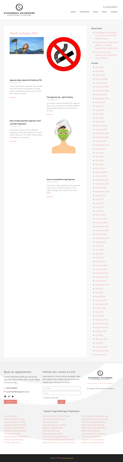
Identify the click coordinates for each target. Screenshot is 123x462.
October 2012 (100, 354)
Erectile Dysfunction (12, 442)
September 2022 (102, 238)
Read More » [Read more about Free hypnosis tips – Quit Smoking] (50, 114)
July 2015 (99, 335)
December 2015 (101, 323)
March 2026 (100, 75)
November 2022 (102, 230)
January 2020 (101, 300)
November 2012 (101, 351)
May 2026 (99, 67)
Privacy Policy (92, 383)
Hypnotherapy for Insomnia (54, 425)
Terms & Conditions (106, 383)
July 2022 (99, 246)
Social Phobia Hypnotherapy (93, 422)
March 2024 (100, 168)
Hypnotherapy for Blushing (15, 425)
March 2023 (100, 215)
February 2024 (101, 172)
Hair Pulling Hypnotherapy (54, 419)
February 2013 (101, 347)
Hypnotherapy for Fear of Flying (56, 416)
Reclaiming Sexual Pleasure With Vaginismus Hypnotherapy (106, 55)
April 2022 (99, 257)
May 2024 (99, 160)
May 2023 (99, 207)
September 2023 (102, 191)
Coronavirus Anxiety (12, 433)
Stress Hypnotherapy (90, 431)
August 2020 (100, 296)
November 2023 (102, 184)
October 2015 (100, 331)
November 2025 (102, 90)
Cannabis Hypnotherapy (14, 428)
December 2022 (102, 226)
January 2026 (101, 83)
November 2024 (102, 137)
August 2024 (100, 149)
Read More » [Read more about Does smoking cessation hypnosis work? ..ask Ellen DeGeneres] (13, 141)
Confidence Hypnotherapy (15, 431)
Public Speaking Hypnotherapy (94, 416)
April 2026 (99, 71)
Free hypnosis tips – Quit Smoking (60, 97)
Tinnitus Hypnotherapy (91, 436)
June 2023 (99, 203)
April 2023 (99, 211)
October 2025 (101, 94)
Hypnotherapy (56, 433)
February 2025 (101, 125)
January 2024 (101, 176)
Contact (114, 12)
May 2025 (99, 114)
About (95, 12)
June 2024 (99, 156)
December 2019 (101, 304)
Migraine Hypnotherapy (53, 428)
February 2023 (101, 219)
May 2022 (99, 253)
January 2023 (101, 222)
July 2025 (99, 106)
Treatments (84, 12)
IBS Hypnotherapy (50, 422)
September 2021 (102, 285)
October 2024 (101, 141)
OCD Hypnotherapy (51, 431)
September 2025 (102, 98)
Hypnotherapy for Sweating (93, 433)
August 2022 (100, 242)
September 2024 (102, 145)
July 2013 (99, 343)
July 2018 (99, 312)
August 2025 (100, 102)
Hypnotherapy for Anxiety (15, 422)
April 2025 (99, 118)
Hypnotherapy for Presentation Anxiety (59, 442)
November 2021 (101, 277)
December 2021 (101, 273)
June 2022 (99, 250)
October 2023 (101, 188)
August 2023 (100, 195)
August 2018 (100, 308)
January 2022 (101, 269)
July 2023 (99, 199)
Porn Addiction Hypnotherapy (55, 436)
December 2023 (102, 180)
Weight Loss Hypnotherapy (92, 442)
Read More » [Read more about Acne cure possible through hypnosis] (50, 196)
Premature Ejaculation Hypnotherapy (58, 439)
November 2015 (101, 327)
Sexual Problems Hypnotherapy (94, 419)
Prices (104, 12)
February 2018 (101, 320)
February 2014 (101, 339)
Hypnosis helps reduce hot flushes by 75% (26, 80)
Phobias (46, 433)
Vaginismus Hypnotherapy (92, 439)
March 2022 (100, 261)
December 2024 (102, 133)
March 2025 (100, 122)
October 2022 (101, 234)
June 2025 (99, 110)
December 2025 (102, 87)
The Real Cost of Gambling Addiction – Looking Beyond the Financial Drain (106, 45)
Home (73, 12)
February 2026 (101, 79)
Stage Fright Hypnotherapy (93, 425)
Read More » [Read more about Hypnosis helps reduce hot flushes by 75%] (13, 97)
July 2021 (99, 288)
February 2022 (101, 265)
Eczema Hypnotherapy (13, 439)
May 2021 (99, 292)
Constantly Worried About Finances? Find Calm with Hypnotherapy (106, 35)
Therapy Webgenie (67, 458)
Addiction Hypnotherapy (14, 419)
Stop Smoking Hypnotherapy (93, 428)
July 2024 (99, 153)
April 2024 (99, 164)
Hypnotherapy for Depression (16, 436)
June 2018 (99, 316)
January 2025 (101, 129)
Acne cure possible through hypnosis (61, 179)
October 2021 (100, 281)
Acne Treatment (11, 416)
